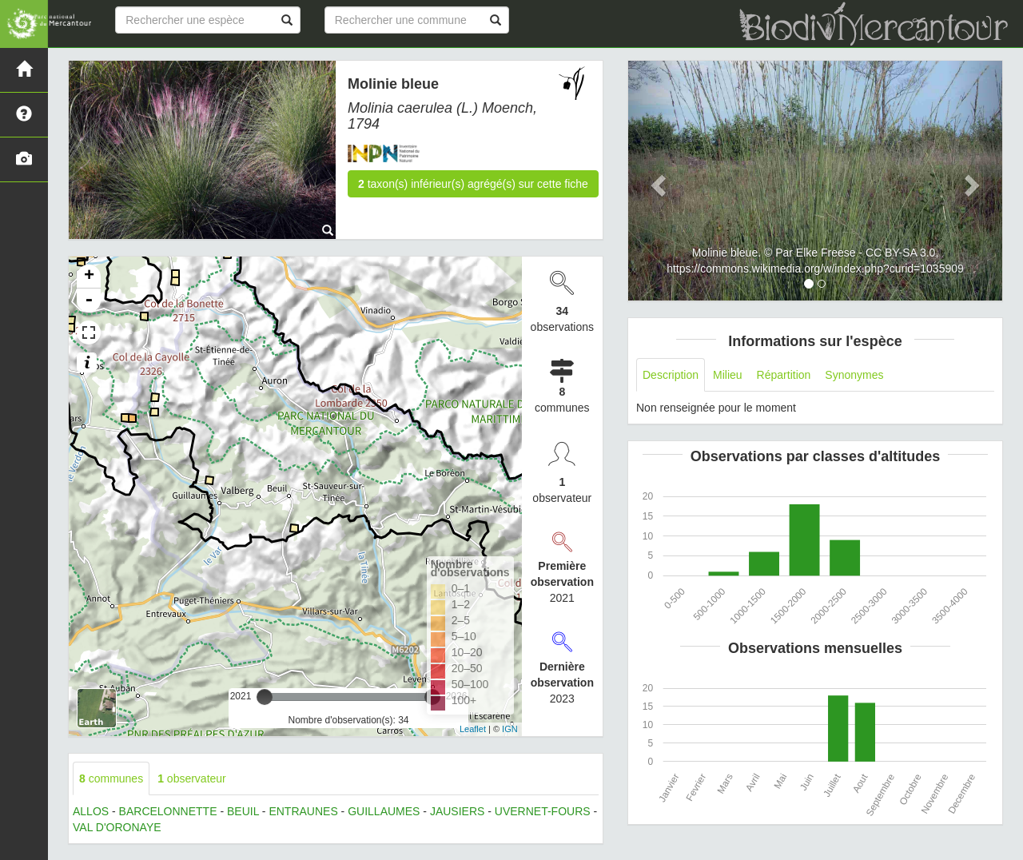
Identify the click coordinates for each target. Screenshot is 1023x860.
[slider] (265, 697)
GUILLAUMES (384, 811)
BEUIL (243, 811)
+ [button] (89, 277)
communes (111, 778)
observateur (191, 778)
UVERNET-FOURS (543, 811)
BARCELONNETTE (168, 811)
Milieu (727, 374)
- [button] (88, 301)
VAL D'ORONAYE (117, 827)
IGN (510, 729)
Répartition (784, 374)
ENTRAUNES (303, 811)
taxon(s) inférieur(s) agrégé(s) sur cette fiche (473, 183)
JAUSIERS (457, 811)
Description (671, 374)
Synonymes (854, 374)
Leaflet (473, 729)
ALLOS (91, 811)
